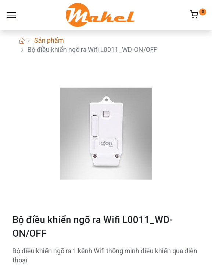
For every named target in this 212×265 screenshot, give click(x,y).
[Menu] (11, 15)
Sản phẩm (49, 40)
